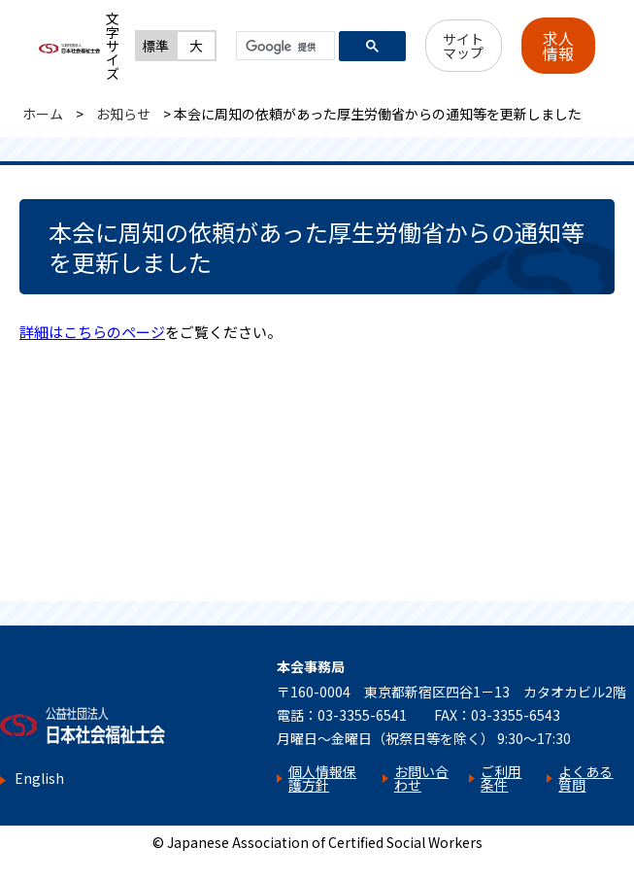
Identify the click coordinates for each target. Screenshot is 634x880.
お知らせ (123, 113)
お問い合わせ (421, 778)
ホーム (42, 113)
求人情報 (558, 45)
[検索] (283, 46)
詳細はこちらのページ (92, 332)
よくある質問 (585, 778)
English (39, 778)
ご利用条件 (501, 778)
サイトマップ (463, 45)
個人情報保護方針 (322, 778)
